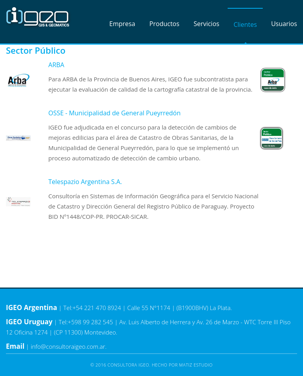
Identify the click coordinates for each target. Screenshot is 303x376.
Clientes (245, 24)
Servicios (206, 23)
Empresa (122, 23)
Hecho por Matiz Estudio (182, 365)
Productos (165, 23)
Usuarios (284, 23)
